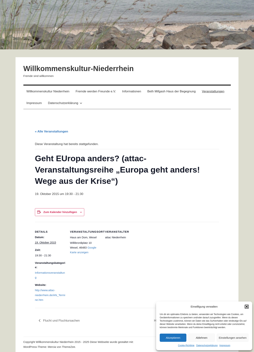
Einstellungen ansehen (233, 337)
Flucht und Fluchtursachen (61, 320)
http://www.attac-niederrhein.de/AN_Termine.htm (50, 295)
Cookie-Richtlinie (186, 345)
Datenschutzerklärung (207, 345)
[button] (247, 306)
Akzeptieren (173, 337)
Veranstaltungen (213, 91)
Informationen (131, 91)
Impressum (224, 345)
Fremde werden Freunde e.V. (96, 91)
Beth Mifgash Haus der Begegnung (171, 91)
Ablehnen (201, 337)
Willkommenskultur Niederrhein (47, 91)
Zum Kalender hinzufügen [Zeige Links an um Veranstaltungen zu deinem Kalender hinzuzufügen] (60, 212)
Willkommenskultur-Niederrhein (78, 68)
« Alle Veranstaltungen (51, 131)
